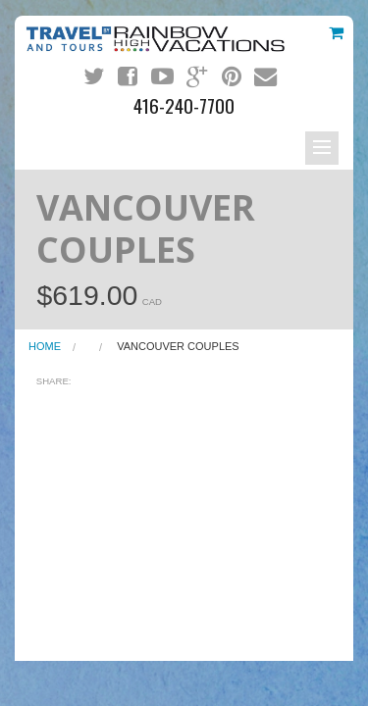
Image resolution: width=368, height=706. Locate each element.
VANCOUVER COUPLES (178, 346)
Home (44, 346)
